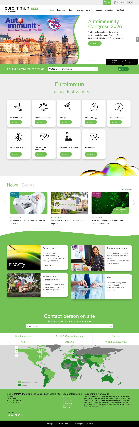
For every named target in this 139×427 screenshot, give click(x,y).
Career (99, 10)
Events (80, 10)
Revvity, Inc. (66, 407)
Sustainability (67, 405)
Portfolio (14, 122)
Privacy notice (67, 401)
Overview (89, 154)
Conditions (66, 397)
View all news (127, 189)
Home (51, 10)
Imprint (65, 399)
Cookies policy (67, 403)
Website (93, 43)
